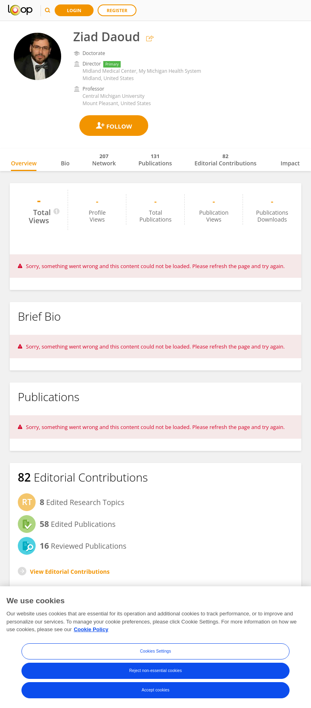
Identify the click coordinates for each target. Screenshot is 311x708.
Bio (65, 163)
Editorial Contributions (225, 159)
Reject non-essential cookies (155, 670)
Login (74, 10)
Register (117, 10)
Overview (23, 163)
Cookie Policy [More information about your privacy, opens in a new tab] (91, 629)
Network (104, 159)
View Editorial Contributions (70, 571)
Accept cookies (156, 690)
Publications (155, 159)
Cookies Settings (155, 651)
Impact (290, 163)
